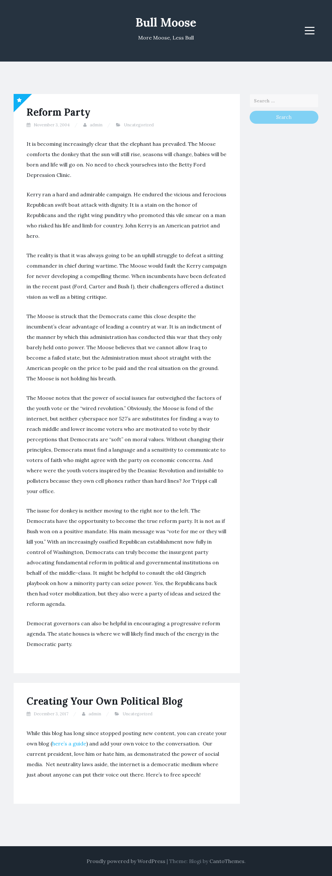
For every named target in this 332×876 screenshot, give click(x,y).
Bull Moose (166, 22)
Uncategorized (139, 125)
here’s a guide (69, 743)
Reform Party (58, 112)
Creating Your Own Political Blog (105, 701)
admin (96, 125)
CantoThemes (226, 861)
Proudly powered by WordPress (126, 861)
